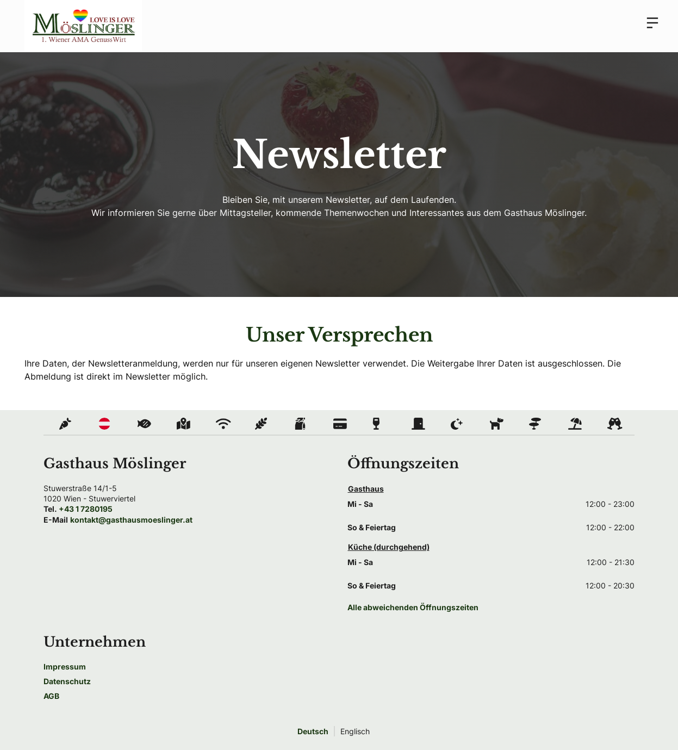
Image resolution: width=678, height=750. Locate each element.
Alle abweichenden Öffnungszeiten (412, 607)
